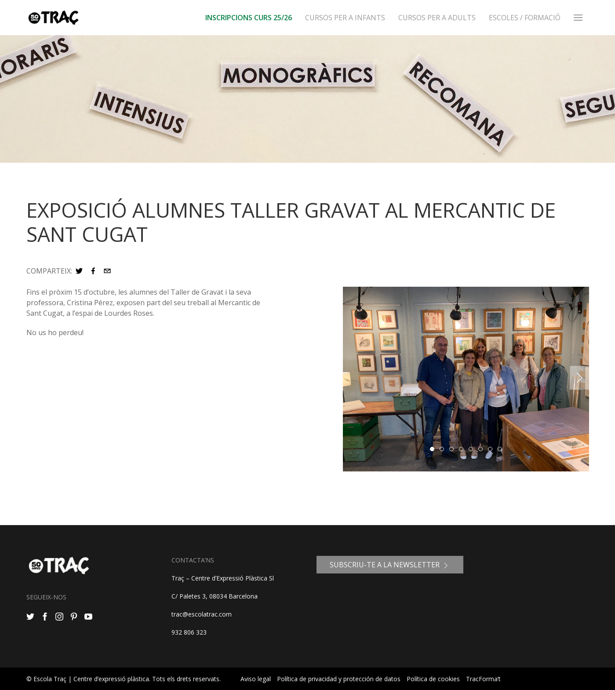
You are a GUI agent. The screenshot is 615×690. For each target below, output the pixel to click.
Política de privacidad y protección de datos (338, 679)
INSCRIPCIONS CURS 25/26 (248, 17)
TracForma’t (483, 679)
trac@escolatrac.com (201, 614)
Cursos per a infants (345, 17)
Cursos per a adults (437, 17)
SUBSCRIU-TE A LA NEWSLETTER (390, 565)
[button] (79, 271)
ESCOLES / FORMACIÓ (524, 17)
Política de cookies (433, 679)
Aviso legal (255, 679)
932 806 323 (189, 632)
